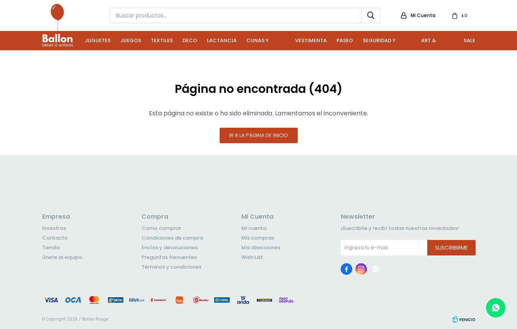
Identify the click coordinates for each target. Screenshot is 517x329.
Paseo (344, 40)
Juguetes (98, 40)
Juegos (130, 40)
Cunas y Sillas (257, 43)
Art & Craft (429, 43)
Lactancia (222, 40)
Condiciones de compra (172, 238)
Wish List (252, 257)
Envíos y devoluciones (170, 247)
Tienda (51, 247)
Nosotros (54, 228)
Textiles (162, 40)
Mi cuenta (253, 228)
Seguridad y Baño (379, 43)
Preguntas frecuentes (169, 257)
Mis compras (257, 238)
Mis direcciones (260, 247)
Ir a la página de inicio (258, 135)
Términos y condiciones (171, 267)
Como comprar (161, 228)
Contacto (55, 238)
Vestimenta (311, 40)
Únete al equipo (62, 257)
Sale (469, 40)
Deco (190, 40)
